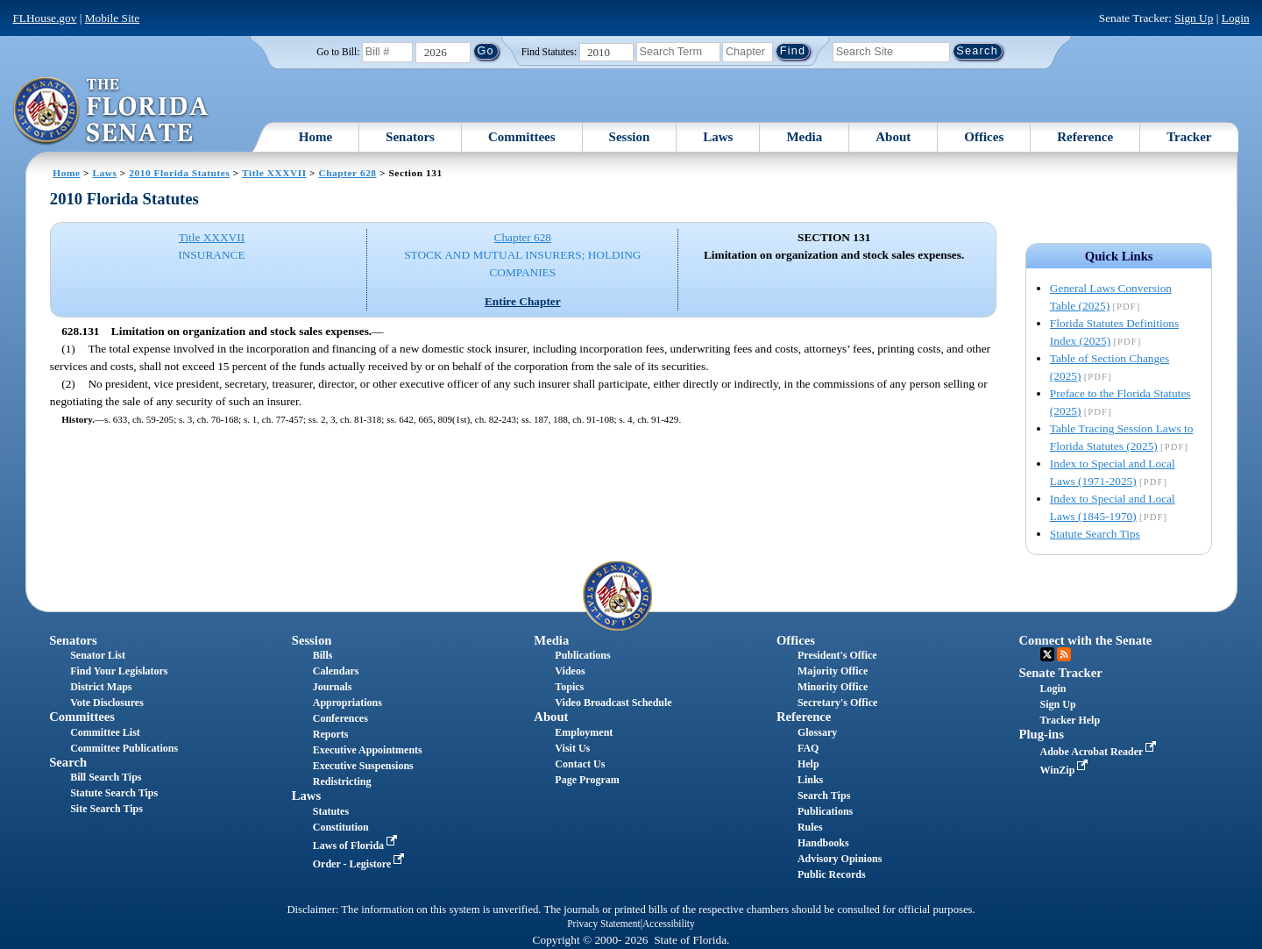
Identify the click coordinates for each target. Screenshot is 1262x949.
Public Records (832, 874)
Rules (810, 827)
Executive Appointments (367, 750)
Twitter (1047, 654)
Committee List (105, 732)
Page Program (587, 780)
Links (810, 780)
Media (804, 137)
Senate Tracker (1060, 673)
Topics (569, 687)
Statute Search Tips (1095, 533)
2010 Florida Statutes (179, 173)
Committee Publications (124, 748)
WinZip (1066, 770)
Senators (410, 137)
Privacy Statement (603, 923)
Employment (584, 732)
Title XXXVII (274, 173)
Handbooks (823, 843)
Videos (570, 671)
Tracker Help (1070, 720)
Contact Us (580, 764)
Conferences (340, 718)
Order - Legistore (360, 864)
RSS (1064, 654)
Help (808, 764)
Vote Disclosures (107, 702)
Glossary (817, 732)
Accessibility (668, 923)
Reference (1085, 137)
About (893, 137)
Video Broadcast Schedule (613, 702)
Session (629, 137)
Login (1236, 18)
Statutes (331, 811)
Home (315, 137)
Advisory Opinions (840, 859)
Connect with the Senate (1085, 640)
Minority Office (833, 687)
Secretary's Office (837, 702)
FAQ (808, 748)
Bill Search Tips (105, 777)
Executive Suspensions (363, 766)
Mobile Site (112, 18)
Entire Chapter (523, 301)
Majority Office (833, 671)
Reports (331, 734)
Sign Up (1193, 18)
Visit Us (572, 748)
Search (68, 762)
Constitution (341, 827)
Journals (332, 687)
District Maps (100, 687)
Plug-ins (1041, 734)
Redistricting (342, 781)
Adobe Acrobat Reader (1100, 752)
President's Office (837, 655)
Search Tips (824, 795)
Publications (582, 655)
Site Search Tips (106, 809)
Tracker (1188, 137)
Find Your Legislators (118, 671)
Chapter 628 (347, 173)
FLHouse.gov (44, 18)
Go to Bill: (337, 51)
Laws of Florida (357, 845)
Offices (983, 137)
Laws (718, 137)
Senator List (97, 655)
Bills (323, 655)
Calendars (336, 671)
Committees (522, 137)
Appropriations (347, 702)
